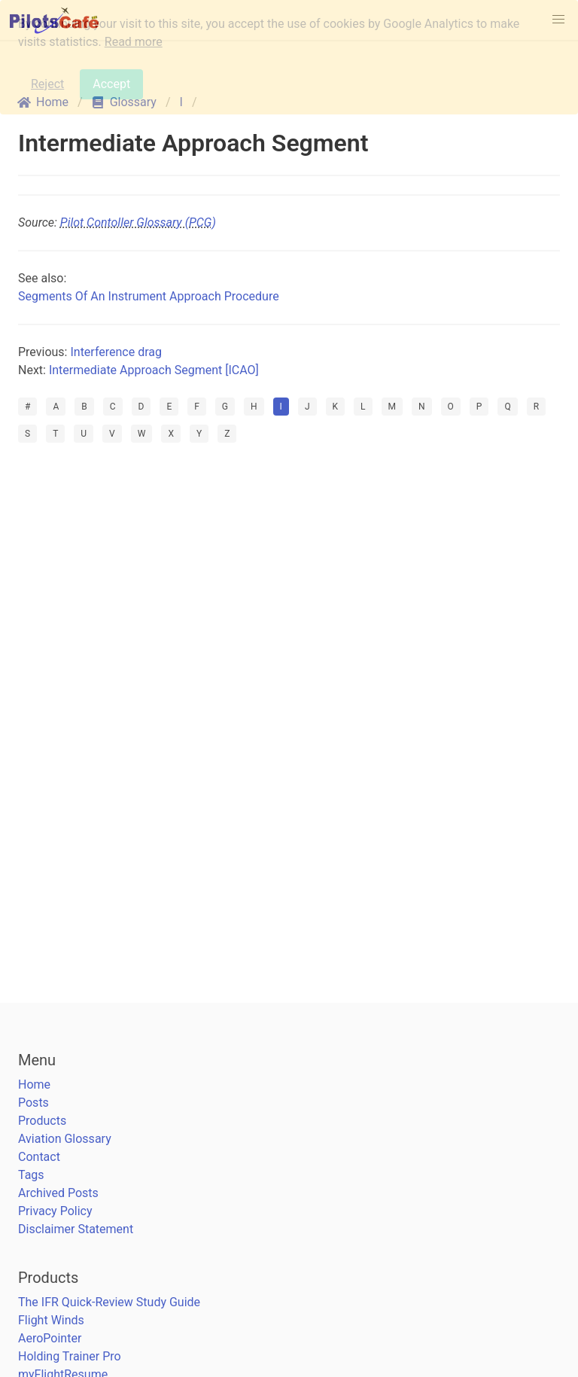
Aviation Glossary (64, 1139)
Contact (39, 1157)
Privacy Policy (55, 1211)
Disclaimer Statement (75, 1229)
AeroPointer (49, 1338)
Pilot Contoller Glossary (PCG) (138, 222)
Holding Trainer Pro (69, 1356)
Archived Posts (58, 1193)
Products (42, 1120)
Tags (31, 1175)
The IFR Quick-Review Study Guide (109, 1302)
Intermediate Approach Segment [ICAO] (154, 370)
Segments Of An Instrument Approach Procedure (148, 296)
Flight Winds (51, 1320)
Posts (33, 1102)
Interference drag (116, 352)
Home (34, 1084)
